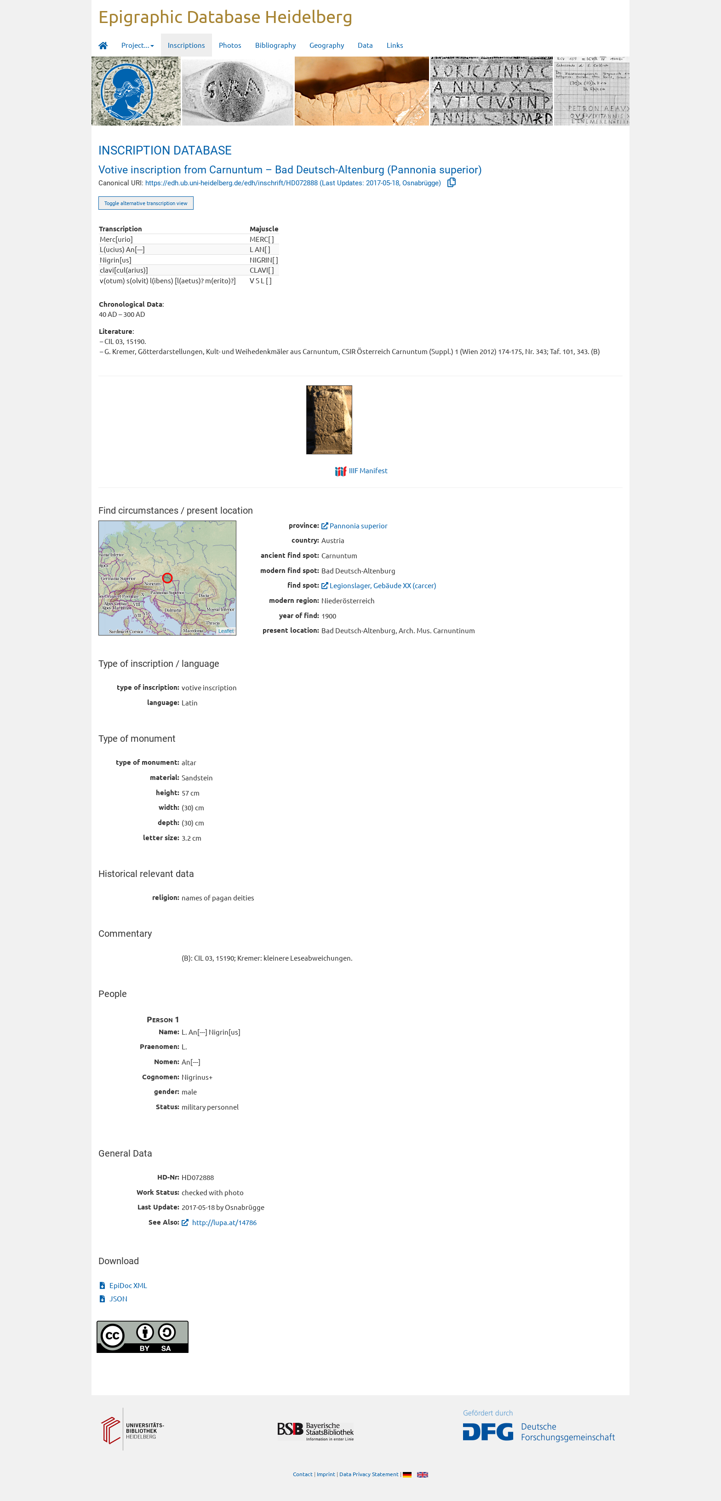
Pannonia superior (354, 525)
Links (395, 44)
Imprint (326, 1474)
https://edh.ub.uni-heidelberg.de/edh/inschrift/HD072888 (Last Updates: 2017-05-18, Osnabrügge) (294, 183)
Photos (230, 44)
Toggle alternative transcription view (146, 202)
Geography (326, 44)
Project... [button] (137, 44)
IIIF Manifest (368, 470)
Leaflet (226, 631)
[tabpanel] (360, 419)
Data (365, 44)
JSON (113, 1298)
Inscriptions (186, 44)
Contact (303, 1474)
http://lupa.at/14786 (219, 1222)
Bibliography (275, 44)
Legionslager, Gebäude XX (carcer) (378, 585)
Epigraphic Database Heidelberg (225, 16)
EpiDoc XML (123, 1285)
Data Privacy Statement (369, 1474)
